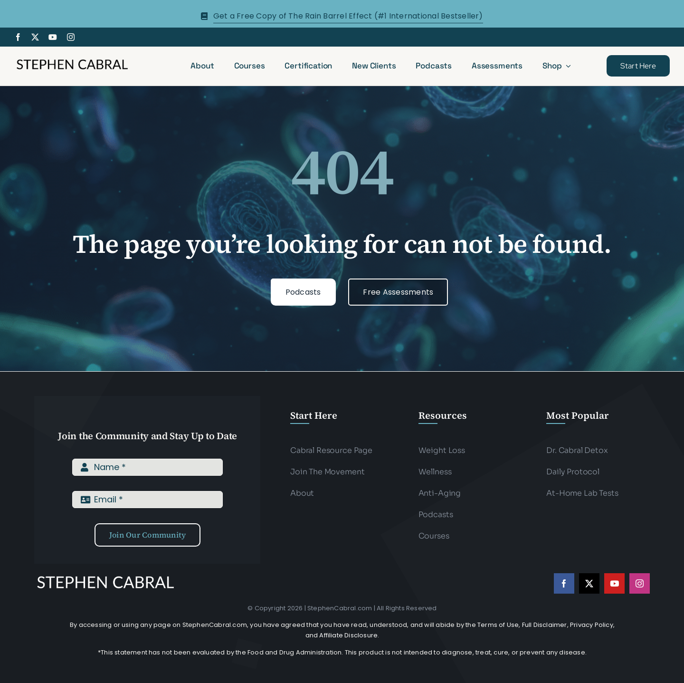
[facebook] (18, 37)
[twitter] (35, 37)
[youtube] (52, 37)
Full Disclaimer (544, 624)
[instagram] (71, 37)
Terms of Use (498, 624)
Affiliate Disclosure (348, 635)
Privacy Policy (591, 624)
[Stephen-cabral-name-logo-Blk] (72, 60)
